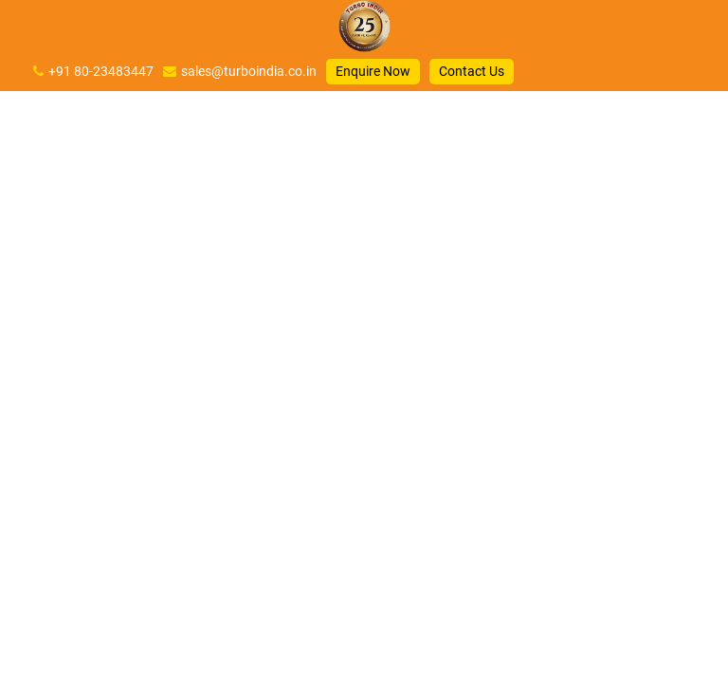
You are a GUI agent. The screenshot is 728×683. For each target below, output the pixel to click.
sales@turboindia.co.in (249, 71)
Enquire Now (373, 71)
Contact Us (471, 71)
